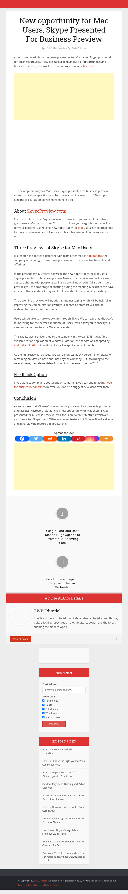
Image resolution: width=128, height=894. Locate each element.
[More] (106, 438)
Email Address (50, 684)
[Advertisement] (64, 96)
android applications (27, 345)
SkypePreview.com (46, 211)
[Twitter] (36, 438)
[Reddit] (50, 438)
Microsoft (89, 66)
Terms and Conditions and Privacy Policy (38, 884)
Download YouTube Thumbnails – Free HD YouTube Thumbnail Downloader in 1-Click (63, 856)
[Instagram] (92, 438)
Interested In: (49, 696)
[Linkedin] (64, 438)
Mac (80, 228)
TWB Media (41, 880)
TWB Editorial (79, 48)
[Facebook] (22, 438)
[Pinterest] (78, 438)
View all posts (20, 639)
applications (94, 256)
